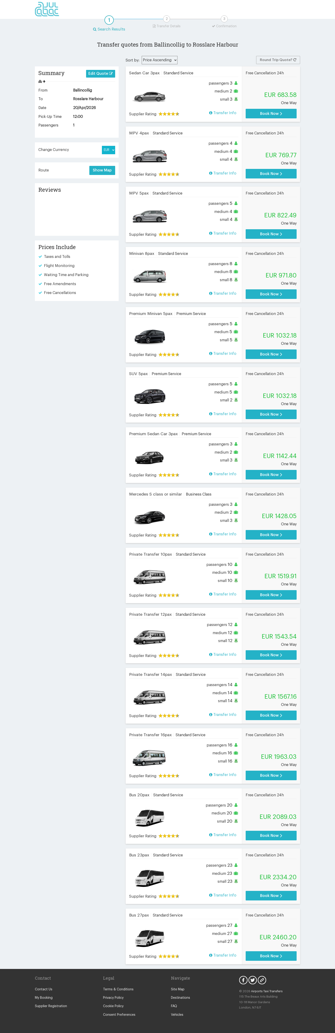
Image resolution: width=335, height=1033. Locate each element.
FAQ (174, 1006)
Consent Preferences (119, 1014)
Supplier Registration (51, 1006)
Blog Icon (262, 980)
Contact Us (43, 989)
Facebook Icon (243, 980)
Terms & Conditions (118, 989)
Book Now (271, 113)
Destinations (180, 997)
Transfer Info (222, 113)
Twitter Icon (252, 980)
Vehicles (177, 1014)
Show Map (102, 170)
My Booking (44, 997)
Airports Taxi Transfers (267, 991)
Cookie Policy (113, 1006)
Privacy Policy (113, 997)
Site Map (177, 989)
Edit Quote (100, 73)
